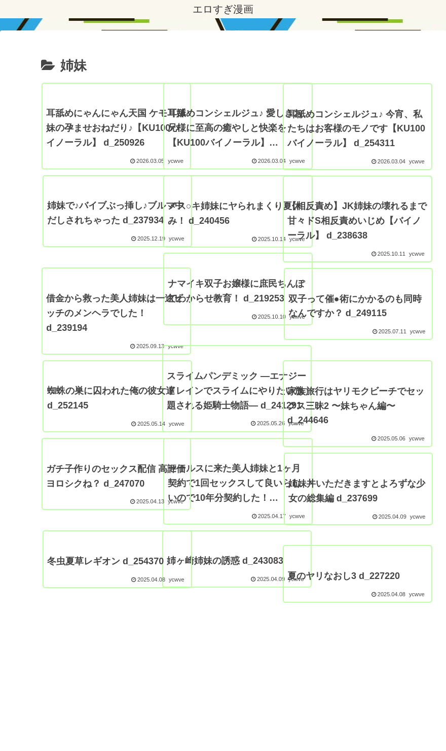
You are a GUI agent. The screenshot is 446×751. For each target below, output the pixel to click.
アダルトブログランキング (188, 719)
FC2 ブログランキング (278, 719)
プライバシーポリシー (99, 719)
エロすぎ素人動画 (353, 719)
